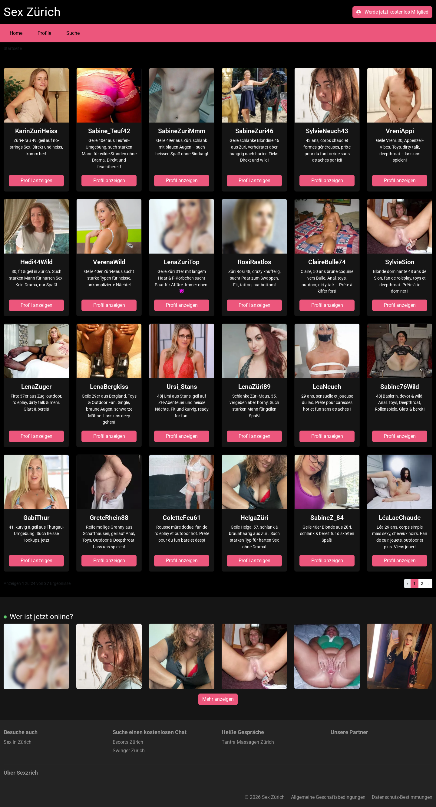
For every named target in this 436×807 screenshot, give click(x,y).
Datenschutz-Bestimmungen (402, 797)
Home (16, 33)
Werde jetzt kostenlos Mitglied (392, 12)
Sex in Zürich (17, 742)
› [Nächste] (429, 583)
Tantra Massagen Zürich (248, 742)
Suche (73, 33)
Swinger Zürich (129, 750)
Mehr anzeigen (218, 699)
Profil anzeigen (36, 180)
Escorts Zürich (128, 742)
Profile (44, 33)
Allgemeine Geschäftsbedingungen (328, 797)
